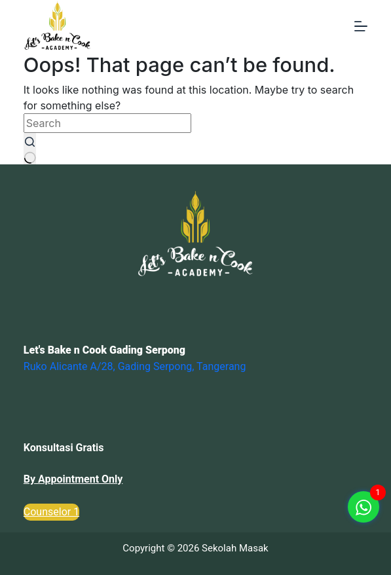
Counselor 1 (51, 512)
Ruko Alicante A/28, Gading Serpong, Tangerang (135, 366)
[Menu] (360, 26)
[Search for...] (107, 123)
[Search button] (30, 148)
